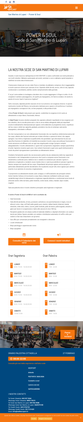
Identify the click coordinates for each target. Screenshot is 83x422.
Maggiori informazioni (45, 418)
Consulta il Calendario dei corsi (24, 242)
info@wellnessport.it (20, 411)
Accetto (34, 418)
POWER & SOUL (41, 35)
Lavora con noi (33, 385)
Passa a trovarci (68, 334)
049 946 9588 (34, 403)
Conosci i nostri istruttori (59, 241)
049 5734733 (25, 407)
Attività (31, 372)
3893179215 (31, 401)
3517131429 (29, 409)
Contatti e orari (34, 381)
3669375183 (38, 405)
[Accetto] (81, 418)
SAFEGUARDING (34, 389)
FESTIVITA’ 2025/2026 (36, 377)
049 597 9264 (26, 398)
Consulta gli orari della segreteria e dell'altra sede (26, 363)
